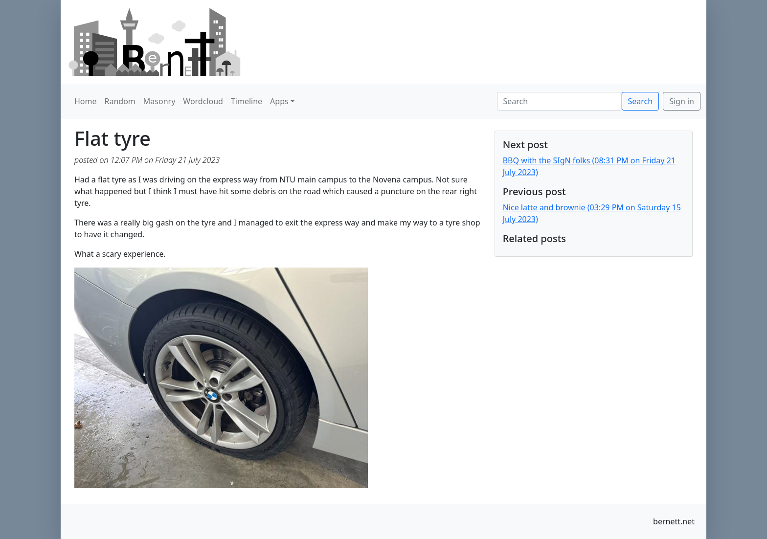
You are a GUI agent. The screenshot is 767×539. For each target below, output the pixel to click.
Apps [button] (279, 101)
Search (640, 101)
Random (120, 101)
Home (85, 101)
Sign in (681, 101)
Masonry (159, 101)
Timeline (246, 101)
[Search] (559, 101)
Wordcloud (203, 101)
